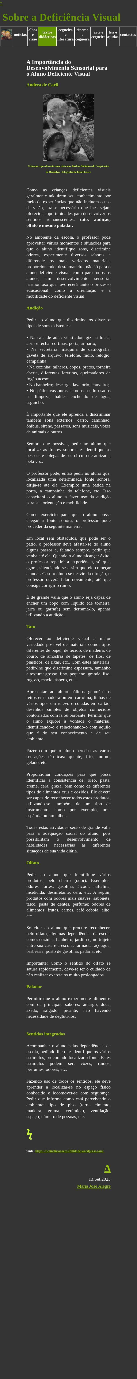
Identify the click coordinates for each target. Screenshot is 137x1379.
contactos (128, 34)
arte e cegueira (98, 34)
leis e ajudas (112, 34)
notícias (20, 34)
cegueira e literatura (65, 34)
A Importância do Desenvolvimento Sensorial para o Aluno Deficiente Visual (66, 68)
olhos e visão (32, 34)
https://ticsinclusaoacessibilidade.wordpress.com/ (69, 1151)
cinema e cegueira (82, 34)
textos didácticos (47, 34)
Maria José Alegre (94, 1186)
